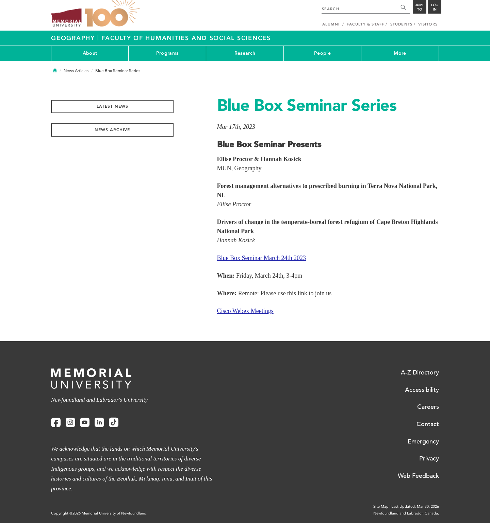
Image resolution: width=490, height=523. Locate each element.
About (90, 53)
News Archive (112, 129)
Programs (167, 53)
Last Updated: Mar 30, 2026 (415, 506)
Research (244, 53)
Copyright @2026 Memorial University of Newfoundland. (99, 513)
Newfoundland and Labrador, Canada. (406, 513)
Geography (74, 38)
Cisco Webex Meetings (245, 311)
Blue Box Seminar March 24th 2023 (261, 258)
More (400, 53)
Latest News (112, 106)
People (322, 53)
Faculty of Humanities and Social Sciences (186, 38)
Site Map (381, 506)
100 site (112, 13)
